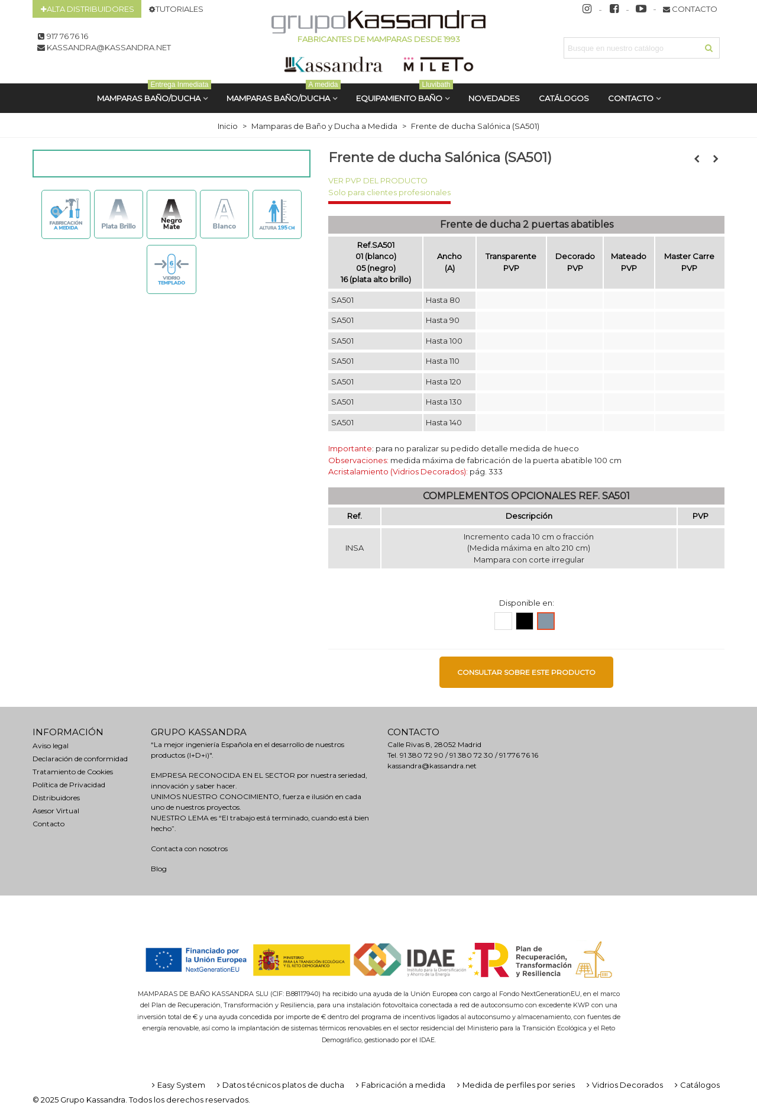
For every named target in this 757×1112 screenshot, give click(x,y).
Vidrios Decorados (623, 1085)
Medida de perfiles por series (515, 1085)
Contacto (631, 98)
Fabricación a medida (399, 1085)
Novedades (494, 98)
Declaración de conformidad (80, 758)
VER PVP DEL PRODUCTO (378, 180)
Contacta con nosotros (189, 848)
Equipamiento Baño (404, 93)
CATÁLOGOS (564, 98)
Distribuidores (56, 797)
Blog (159, 868)
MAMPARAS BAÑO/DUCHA (154, 93)
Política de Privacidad (69, 784)
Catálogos (696, 1085)
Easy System (177, 1085)
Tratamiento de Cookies (73, 771)
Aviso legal (51, 745)
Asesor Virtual (56, 810)
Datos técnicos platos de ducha (279, 1085)
